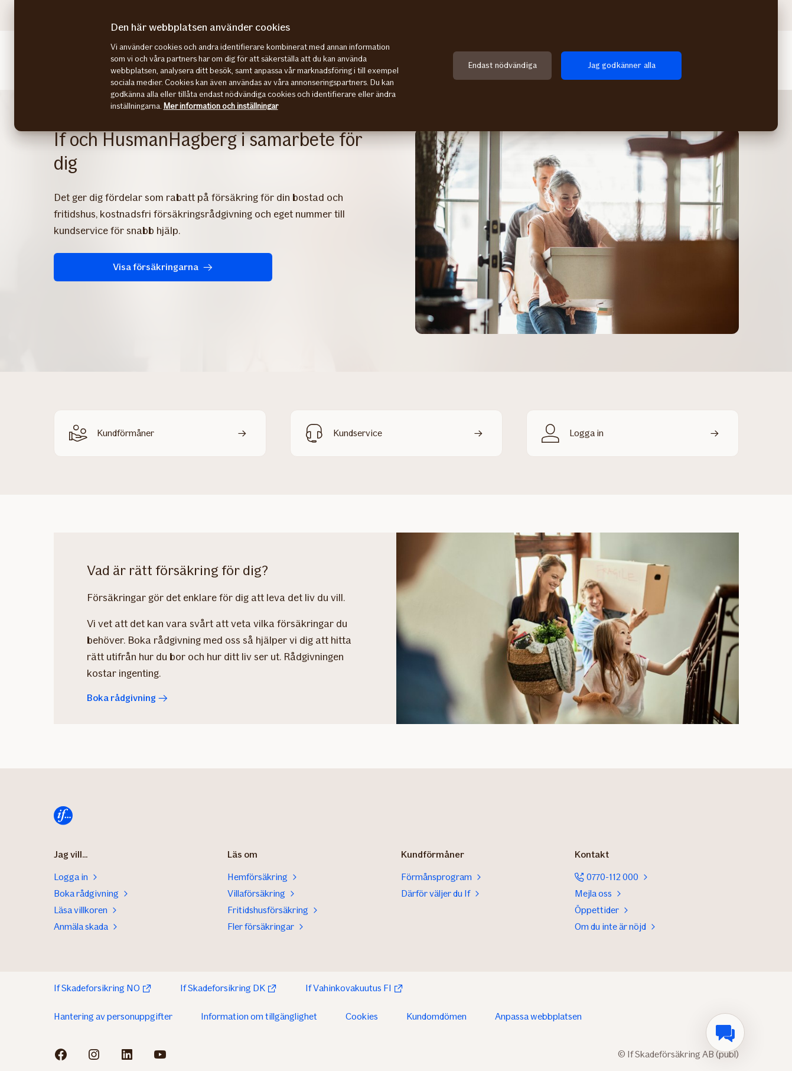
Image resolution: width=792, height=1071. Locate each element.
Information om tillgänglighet (259, 1016)
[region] (396, 65)
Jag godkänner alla (622, 65)
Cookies (362, 1016)
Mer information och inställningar (221, 106)
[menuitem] (725, 1032)
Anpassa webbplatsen (538, 1016)
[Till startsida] (63, 815)
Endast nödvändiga (502, 65)
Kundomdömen (436, 1016)
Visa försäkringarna (130, 266)
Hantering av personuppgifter (113, 1016)
